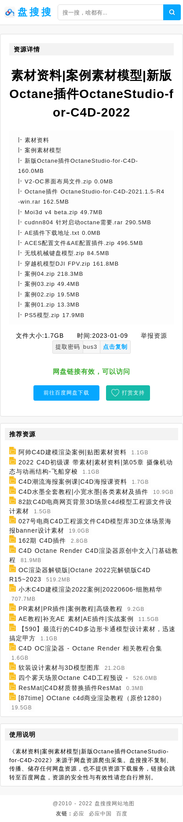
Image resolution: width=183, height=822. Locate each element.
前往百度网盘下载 (66, 393)
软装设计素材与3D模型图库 (59, 667)
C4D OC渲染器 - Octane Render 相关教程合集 (90, 648)
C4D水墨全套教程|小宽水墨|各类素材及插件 (83, 491)
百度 (122, 814)
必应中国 (100, 814)
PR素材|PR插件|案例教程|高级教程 (70, 608)
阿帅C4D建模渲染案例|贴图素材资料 (72, 452)
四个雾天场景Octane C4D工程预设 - (73, 677)
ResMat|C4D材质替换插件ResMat (69, 687)
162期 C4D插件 (42, 540)
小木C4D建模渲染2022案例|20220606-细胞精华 (90, 589)
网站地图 (123, 803)
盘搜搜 (103, 803)
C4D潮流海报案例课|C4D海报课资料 (72, 481)
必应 (78, 814)
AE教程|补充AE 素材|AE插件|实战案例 (76, 618)
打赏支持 (133, 393)
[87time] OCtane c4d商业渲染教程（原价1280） (92, 697)
